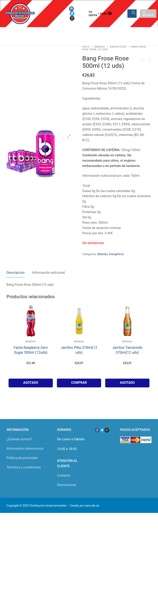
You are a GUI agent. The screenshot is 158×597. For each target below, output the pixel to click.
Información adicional (48, 272)
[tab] (15, 272)
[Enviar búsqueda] (132, 13)
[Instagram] (72, 18)
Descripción (15, 272)
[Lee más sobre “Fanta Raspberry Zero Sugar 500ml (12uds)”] (31, 383)
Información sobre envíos (25, 448)
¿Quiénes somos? (19, 439)
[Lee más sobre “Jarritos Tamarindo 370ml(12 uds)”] (127, 383)
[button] (69, 136)
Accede (148, 14)
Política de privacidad (22, 458)
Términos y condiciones (24, 467)
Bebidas (100, 46)
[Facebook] (71, 8)
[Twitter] (72, 13)
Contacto (63, 475)
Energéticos (118, 46)
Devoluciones (66, 485)
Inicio (86, 46)
